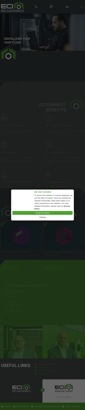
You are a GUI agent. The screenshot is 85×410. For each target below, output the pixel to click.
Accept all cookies (42, 213)
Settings (42, 217)
